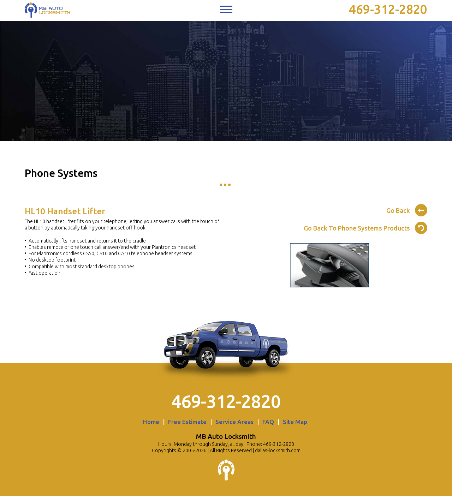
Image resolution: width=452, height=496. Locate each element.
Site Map (295, 421)
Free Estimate (187, 421)
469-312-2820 (388, 9)
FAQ (268, 421)
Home (151, 421)
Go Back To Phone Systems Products (365, 227)
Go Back (406, 209)
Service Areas (234, 421)
